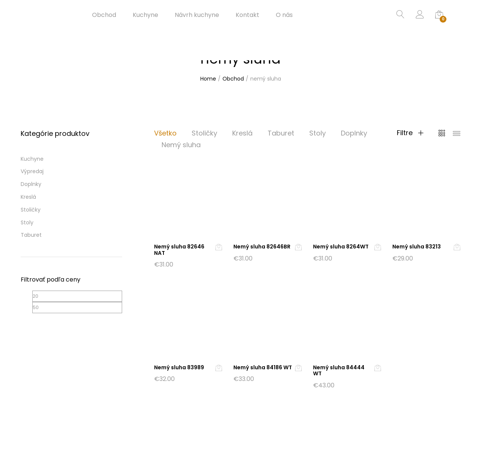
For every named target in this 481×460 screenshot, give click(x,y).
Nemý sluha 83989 (179, 367)
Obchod (104, 15)
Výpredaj (32, 171)
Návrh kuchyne (197, 15)
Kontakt (247, 15)
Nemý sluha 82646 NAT (179, 250)
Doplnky (354, 133)
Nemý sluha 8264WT (341, 246)
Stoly (317, 133)
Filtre (410, 132)
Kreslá (242, 133)
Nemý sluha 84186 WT (262, 367)
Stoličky (204, 133)
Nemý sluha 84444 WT (339, 371)
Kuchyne (145, 15)
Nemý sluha (181, 144)
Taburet (281, 133)
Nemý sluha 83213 (416, 246)
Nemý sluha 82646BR (261, 246)
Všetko (165, 133)
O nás (284, 15)
